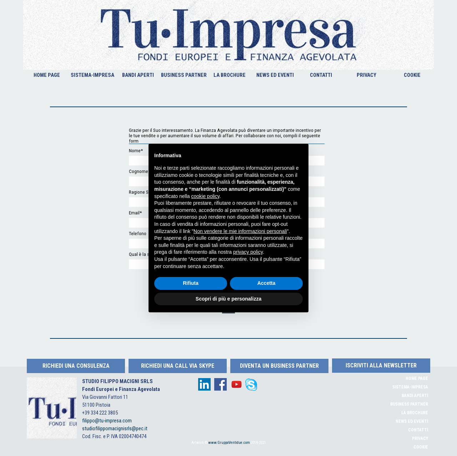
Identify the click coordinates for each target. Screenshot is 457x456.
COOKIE (412, 75)
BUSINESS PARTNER (184, 75)
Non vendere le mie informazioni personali (240, 231)
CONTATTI (321, 75)
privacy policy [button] (248, 252)
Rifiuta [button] (191, 283)
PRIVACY (366, 75)
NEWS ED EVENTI (275, 75)
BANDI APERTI (138, 75)
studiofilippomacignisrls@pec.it (114, 428)
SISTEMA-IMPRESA (92, 75)
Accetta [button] (266, 283)
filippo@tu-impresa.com (107, 420)
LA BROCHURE (230, 75)
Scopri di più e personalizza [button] (228, 299)
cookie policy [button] (205, 196)
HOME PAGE (47, 75)
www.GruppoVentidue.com (229, 442)
